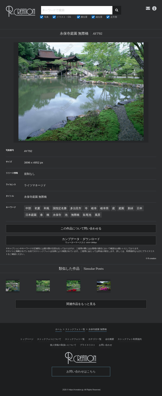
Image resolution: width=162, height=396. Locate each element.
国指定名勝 (60, 208)
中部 (28, 208)
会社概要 (109, 339)
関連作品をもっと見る (81, 304)
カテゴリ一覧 (94, 339)
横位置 (84, 17)
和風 (46, 208)
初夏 (37, 208)
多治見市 (75, 208)
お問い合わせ (105, 345)
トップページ (26, 339)
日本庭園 (31, 214)
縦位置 (99, 17)
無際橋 (75, 214)
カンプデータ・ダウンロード (81, 240)
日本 (139, 208)
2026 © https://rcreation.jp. (73, 390)
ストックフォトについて (49, 339)
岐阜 (94, 208)
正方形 (114, 17)
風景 (97, 214)
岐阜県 (104, 208)
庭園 (121, 208)
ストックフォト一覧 (75, 339)
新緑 (130, 208)
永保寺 (57, 214)
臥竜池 (87, 214)
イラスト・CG (64, 17)
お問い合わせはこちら (81, 371)
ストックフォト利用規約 (130, 339)
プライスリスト (87, 345)
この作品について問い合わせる (81, 228)
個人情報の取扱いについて (63, 345)
